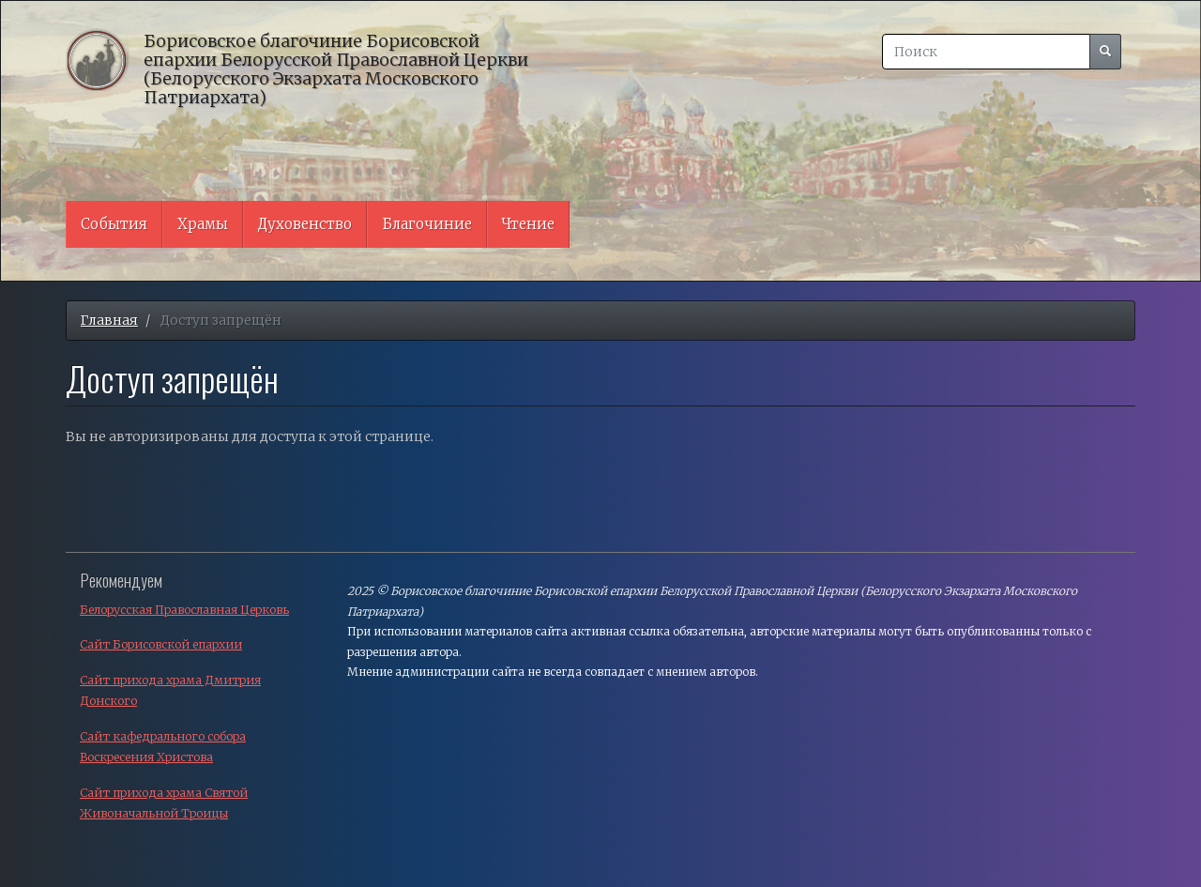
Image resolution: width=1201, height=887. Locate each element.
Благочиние (427, 224)
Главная (109, 320)
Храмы (202, 224)
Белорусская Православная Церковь (184, 610)
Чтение (528, 224)
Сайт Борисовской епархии (161, 644)
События (114, 224)
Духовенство (305, 224)
